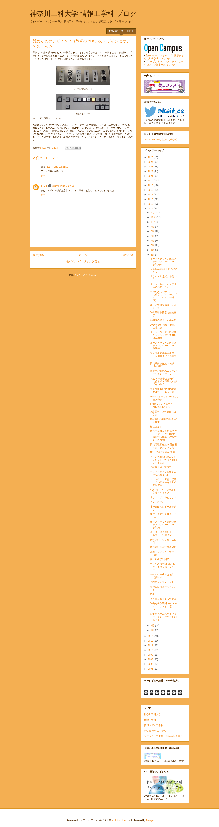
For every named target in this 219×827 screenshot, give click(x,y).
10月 (153, 222)
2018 (151, 190)
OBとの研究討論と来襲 (162, 452)
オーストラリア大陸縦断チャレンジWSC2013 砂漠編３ (164, 335)
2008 (151, 659)
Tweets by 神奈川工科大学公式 (160, 139)
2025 (151, 157)
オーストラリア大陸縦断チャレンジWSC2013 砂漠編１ (164, 524)
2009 (151, 654)
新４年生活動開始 (159, 559)
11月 (153, 217)
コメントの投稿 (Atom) (85, 275)
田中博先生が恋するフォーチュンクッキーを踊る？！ (163, 617)
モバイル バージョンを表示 (83, 261)
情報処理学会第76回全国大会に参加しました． (163, 446)
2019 (151, 185)
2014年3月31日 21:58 (57, 167)
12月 (153, 212)
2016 (151, 199)
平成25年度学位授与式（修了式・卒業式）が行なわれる (163, 381)
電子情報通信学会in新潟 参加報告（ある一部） (164, 390)
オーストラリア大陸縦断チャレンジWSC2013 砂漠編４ (164, 261)
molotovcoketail (120, 820)
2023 (151, 166)
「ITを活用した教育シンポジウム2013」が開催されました (163, 459)
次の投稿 (38, 255)
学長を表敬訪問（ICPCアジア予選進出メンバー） (163, 567)
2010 (151, 650)
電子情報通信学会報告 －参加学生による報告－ (163, 356)
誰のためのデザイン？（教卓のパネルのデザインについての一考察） (163, 296)
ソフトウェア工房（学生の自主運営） (164, 736)
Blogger (150, 820)
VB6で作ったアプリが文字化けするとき (163, 491)
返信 (43, 175)
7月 (153, 236)
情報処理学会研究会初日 (163, 547)
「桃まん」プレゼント (162, 582)
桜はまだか (156, 426)
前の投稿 (127, 255)
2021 (151, 175)
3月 (153, 254)
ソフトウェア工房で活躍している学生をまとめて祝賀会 (163, 482)
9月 (153, 226)
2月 (153, 625)
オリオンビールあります (163, 497)
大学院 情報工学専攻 (155, 730)
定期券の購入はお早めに (163, 320)
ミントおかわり (158, 502)
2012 (151, 640)
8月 (153, 231)
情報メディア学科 (153, 725)
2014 (151, 208)
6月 (153, 240)
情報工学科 (150, 719)
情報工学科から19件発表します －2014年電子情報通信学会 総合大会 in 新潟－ (163, 435)
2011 (151, 645)
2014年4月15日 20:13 (63, 186)
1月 (153, 630)
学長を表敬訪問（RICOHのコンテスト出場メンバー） (163, 606)
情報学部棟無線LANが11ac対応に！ (162, 365)
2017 (151, 194)
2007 (151, 664)
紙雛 (152, 594)
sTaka (44, 186)
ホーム (83, 255)
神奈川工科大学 (152, 714)
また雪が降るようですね (163, 598)
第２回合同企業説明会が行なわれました (163, 473)
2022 (151, 171)
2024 (151, 161)
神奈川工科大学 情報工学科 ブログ (83, 13)
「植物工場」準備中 (161, 467)
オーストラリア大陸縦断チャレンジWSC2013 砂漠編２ (164, 345)
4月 (153, 249)
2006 (151, 668)
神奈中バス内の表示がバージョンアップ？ (163, 372)
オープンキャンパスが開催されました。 (163, 285)
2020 (151, 180)
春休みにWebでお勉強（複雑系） (162, 576)
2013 (151, 636)
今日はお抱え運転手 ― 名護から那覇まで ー (164, 533)
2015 (151, 204)
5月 (153, 245)
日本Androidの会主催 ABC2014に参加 (161, 405)
